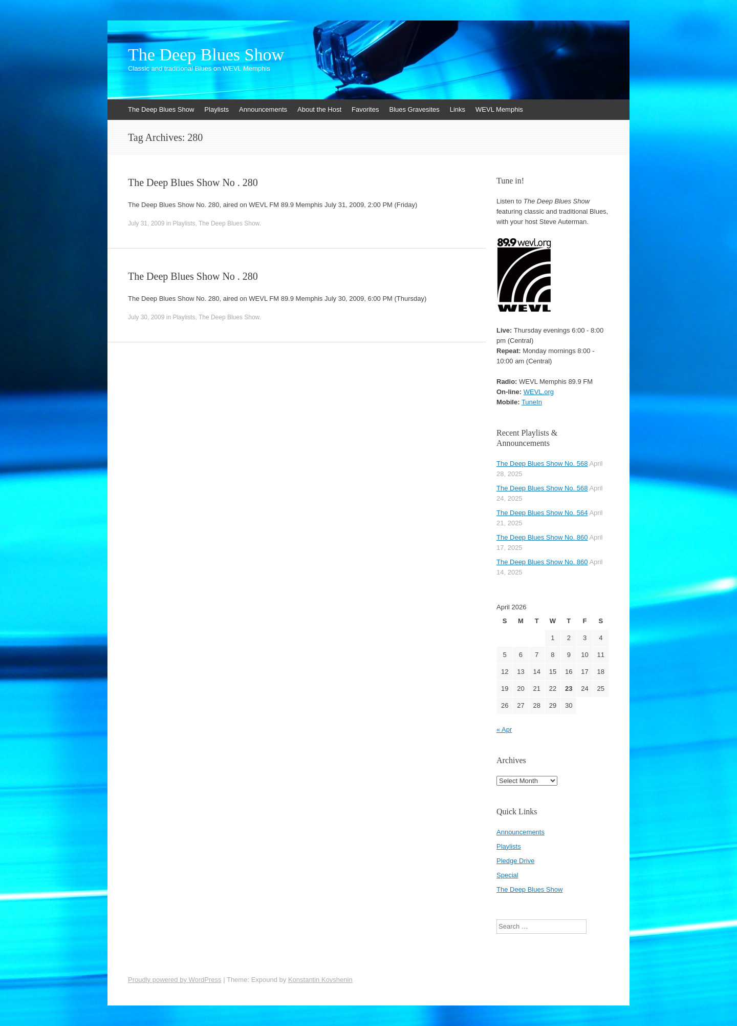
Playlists (216, 109)
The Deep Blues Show (206, 55)
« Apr (504, 729)
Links (457, 109)
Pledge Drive (515, 861)
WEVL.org (539, 392)
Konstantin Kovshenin (320, 979)
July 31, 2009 (146, 223)
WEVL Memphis (499, 109)
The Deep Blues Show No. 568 (542, 463)
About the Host (319, 109)
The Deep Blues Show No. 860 (542, 537)
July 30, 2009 (146, 317)
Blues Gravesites (414, 109)
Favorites (365, 109)
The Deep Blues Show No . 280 (193, 182)
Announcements (263, 109)
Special (507, 875)
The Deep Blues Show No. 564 (542, 513)
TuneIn (532, 402)
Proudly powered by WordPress (175, 979)
